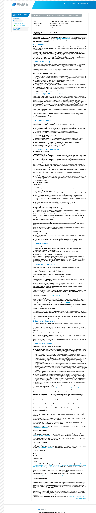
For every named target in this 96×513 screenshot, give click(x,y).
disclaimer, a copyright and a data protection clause (74, 508)
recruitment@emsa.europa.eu (40, 427)
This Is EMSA (16, 10)
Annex (68, 302)
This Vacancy (16, 20)
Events (31, 10)
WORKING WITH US (22, 507)
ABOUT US (14, 507)
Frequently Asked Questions (17, 29)
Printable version (18, 23)
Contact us (54, 10)
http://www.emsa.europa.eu (63, 38)
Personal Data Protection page (76, 496)
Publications (46, 10)
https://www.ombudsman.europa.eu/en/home (53, 475)
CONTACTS (30, 507)
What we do (24, 10)
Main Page (16, 18)
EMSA (20, 4)
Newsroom (37, 10)
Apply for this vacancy (19, 25)
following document (55, 295)
